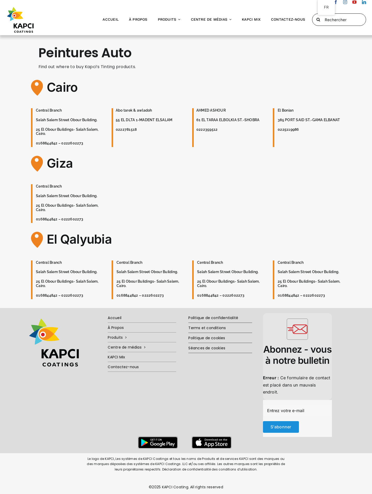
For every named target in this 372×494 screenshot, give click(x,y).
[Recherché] (318, 19)
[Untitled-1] (157, 439)
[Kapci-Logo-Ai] (21, 6)
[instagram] (345, 2)
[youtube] (354, 2)
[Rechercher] (339, 19)
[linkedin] (364, 2)
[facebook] (336, 2)
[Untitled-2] (211, 439)
